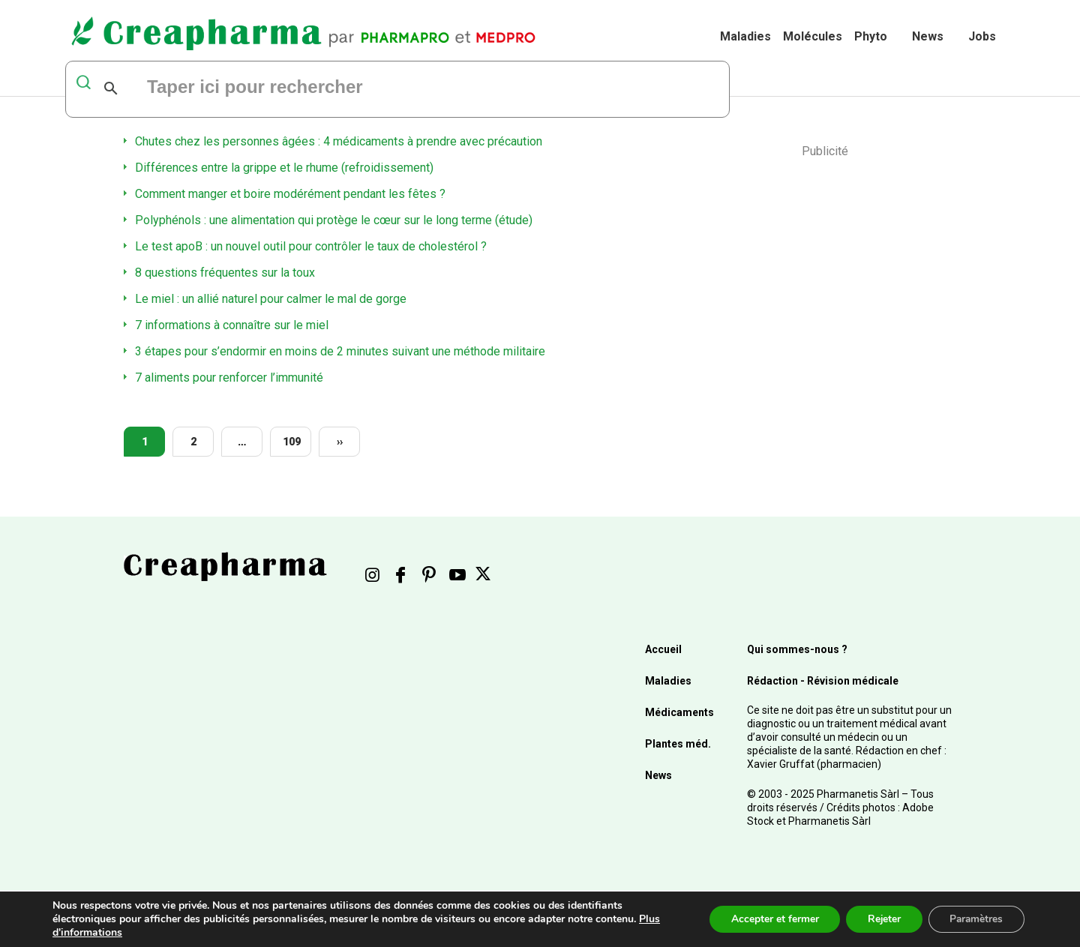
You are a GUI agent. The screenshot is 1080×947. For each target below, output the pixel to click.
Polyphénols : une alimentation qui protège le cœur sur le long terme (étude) (333, 220)
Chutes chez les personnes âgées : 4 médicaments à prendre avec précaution (338, 141)
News (928, 36)
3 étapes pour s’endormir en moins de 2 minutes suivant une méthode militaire (340, 351)
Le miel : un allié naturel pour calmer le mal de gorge (270, 299)
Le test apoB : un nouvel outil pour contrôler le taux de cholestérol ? (311, 246)
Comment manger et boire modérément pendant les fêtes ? (290, 194)
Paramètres (974, 919)
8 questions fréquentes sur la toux (225, 272)
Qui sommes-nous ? (797, 649)
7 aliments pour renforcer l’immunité (229, 377)
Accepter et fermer (768, 919)
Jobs (982, 36)
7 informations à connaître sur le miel (231, 325)
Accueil (663, 649)
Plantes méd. (678, 744)
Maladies (745, 36)
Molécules (812, 36)
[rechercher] (328, 88)
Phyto (870, 36)
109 (292, 442)
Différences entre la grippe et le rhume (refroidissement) (284, 167)
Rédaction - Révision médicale (822, 681)
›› (340, 442)
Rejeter (879, 919)
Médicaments (679, 712)
